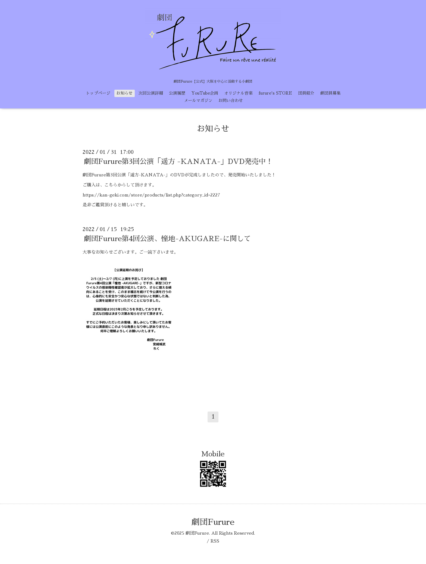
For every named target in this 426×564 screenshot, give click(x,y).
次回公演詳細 (151, 93)
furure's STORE (275, 93)
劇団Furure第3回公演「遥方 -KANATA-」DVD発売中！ (178, 161)
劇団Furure (213, 522)
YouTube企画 (204, 93)
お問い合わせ (230, 100)
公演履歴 (177, 93)
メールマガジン (198, 100)
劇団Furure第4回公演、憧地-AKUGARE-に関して (167, 238)
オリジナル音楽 (238, 93)
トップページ (98, 93)
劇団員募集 (330, 93)
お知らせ (124, 93)
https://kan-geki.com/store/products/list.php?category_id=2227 (151, 195)
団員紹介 (306, 93)
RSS (215, 541)
